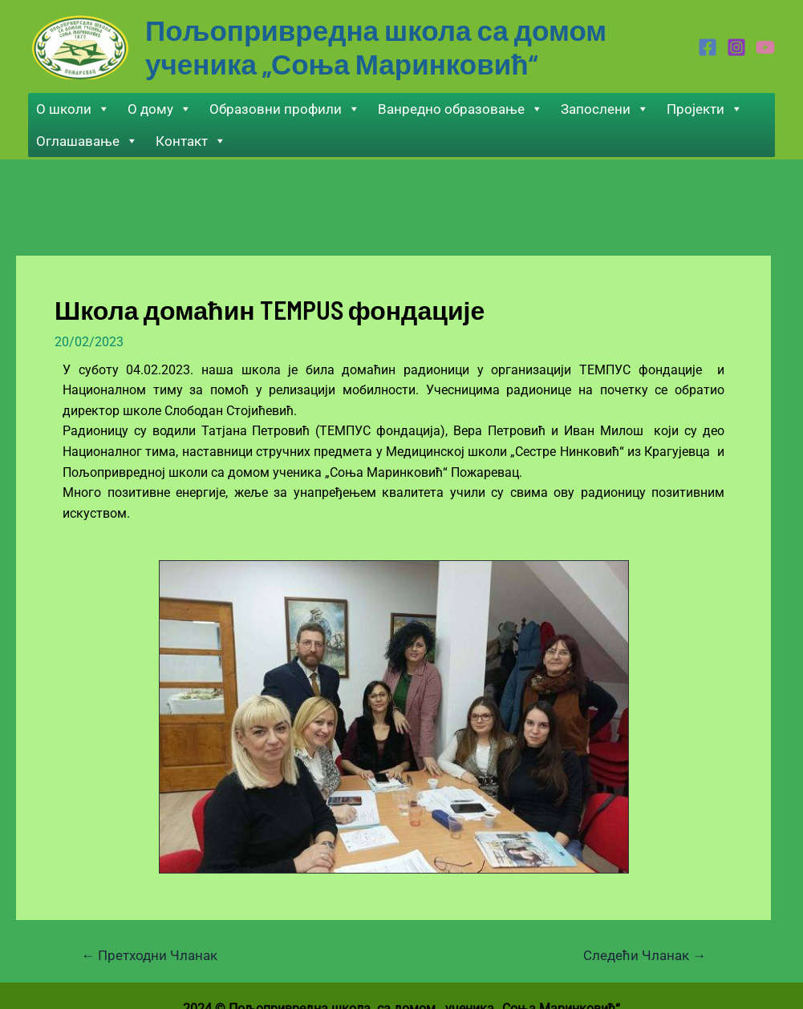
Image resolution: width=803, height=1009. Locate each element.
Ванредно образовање (460, 109)
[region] (394, 717)
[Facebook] (707, 47)
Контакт (191, 141)
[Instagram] (736, 47)
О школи (73, 109)
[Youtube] (765, 47)
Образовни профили (284, 109)
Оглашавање (87, 141)
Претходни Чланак (149, 956)
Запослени (605, 109)
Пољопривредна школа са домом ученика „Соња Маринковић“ (375, 46)
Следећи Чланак (644, 956)
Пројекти (705, 109)
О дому (160, 109)
